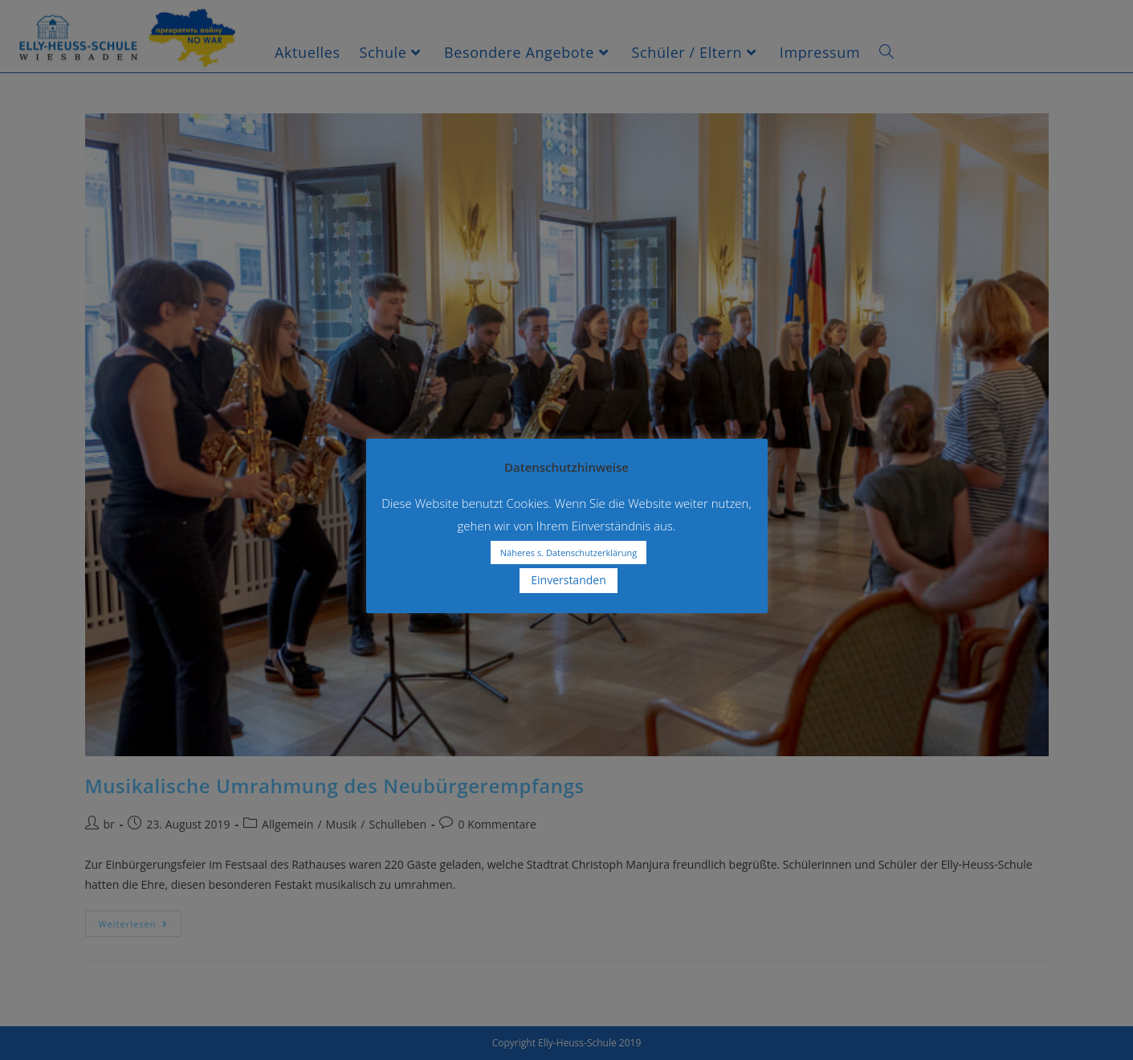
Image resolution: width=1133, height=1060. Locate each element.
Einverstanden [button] (568, 579)
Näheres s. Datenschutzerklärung (568, 552)
